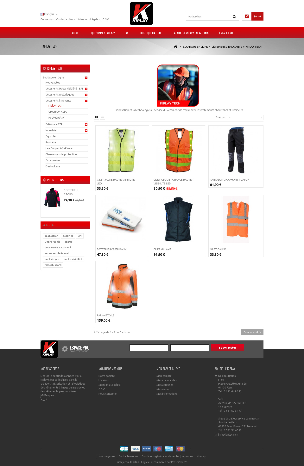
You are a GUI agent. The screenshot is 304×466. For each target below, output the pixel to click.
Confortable (52, 241)
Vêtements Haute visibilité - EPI (64, 88)
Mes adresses (164, 384)
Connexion (47, 19)
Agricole (51, 136)
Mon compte (164, 375)
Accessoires (53, 160)
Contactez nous (66, 19)
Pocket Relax (56, 117)
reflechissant (53, 265)
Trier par (220, 117)
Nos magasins (107, 456)
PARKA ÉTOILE (105, 315)
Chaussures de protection (61, 154)
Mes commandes (166, 380)
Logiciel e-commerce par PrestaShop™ (164, 462)
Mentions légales (89, 19)
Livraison (103, 380)
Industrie (51, 130)
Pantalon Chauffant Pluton (229, 179)
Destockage (53, 166)
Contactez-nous (129, 456)
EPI (80, 235)
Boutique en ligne (151, 33)
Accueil (76, 33)
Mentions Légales (109, 384)
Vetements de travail (58, 247)
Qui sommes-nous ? (103, 33)
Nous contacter (107, 393)
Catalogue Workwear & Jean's (191, 33)
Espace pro (226, 33)
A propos (188, 456)
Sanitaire (51, 142)
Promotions (55, 180)
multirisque (52, 259)
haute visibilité (73, 259)
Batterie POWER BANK (111, 249)
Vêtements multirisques (60, 94)
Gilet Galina (218, 249)
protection (51, 235)
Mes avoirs (162, 389)
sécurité (68, 235)
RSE (127, 33)
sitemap (201, 456)
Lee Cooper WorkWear (59, 148)
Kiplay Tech (55, 105)
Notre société (106, 375)
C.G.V (106, 19)
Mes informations (166, 393)
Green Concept (57, 111)
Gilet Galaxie (163, 249)
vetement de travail (57, 253)
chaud (68, 241)
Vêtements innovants (58, 100)
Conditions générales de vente (160, 456)
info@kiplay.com (228, 434)
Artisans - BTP (54, 124)
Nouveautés (53, 82)
